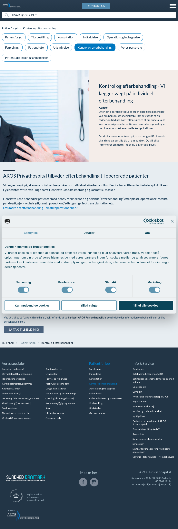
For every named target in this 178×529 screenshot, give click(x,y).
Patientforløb (10, 28)
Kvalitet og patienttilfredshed (147, 411)
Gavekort (137, 391)
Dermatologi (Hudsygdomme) (17, 374)
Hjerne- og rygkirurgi (56, 378)
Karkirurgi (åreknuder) (57, 383)
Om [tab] (147, 232)
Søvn (48, 408)
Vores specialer (13, 363)
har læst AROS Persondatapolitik (87, 317)
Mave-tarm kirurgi (11, 393)
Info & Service (143, 363)
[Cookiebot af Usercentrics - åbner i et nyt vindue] (146, 221)
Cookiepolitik (139, 387)
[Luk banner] (172, 221)
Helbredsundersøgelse (13, 378)
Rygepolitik (138, 434)
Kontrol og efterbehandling (95, 47)
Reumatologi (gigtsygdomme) (60, 403)
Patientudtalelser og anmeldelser (26, 57)
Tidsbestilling (40, 37)
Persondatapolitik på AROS (146, 429)
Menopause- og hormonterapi (60, 393)
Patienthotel (36, 47)
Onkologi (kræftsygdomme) (59, 398)
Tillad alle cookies (145, 305)
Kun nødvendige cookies (32, 305)
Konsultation (65, 37)
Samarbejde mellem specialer (147, 439)
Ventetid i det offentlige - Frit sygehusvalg (153, 457)
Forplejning (12, 47)
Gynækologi (51, 374)
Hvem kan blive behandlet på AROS (150, 396)
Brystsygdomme (53, 369)
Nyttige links (139, 416)
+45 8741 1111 (162, 481)
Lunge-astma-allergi (55, 388)
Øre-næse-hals (53, 418)
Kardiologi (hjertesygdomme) (17, 383)
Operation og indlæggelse (123, 37)
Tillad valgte (89, 305)
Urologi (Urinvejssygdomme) (17, 418)
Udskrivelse (61, 47)
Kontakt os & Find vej (143, 406)
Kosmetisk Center (11, 388)
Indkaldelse (90, 37)
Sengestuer (138, 444)
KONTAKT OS (96, 5)
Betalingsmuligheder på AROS (148, 374)
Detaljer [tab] (89, 232)
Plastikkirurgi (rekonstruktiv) (16, 403)
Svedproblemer (10, 408)
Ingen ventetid (140, 401)
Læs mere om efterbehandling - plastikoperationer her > (40, 208)
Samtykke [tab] (31, 232)
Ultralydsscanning (54, 413)
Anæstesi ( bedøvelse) (13, 369)
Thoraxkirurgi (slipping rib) (16, 413)
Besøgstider (139, 369)
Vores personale (131, 47)
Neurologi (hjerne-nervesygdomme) (20, 398)
